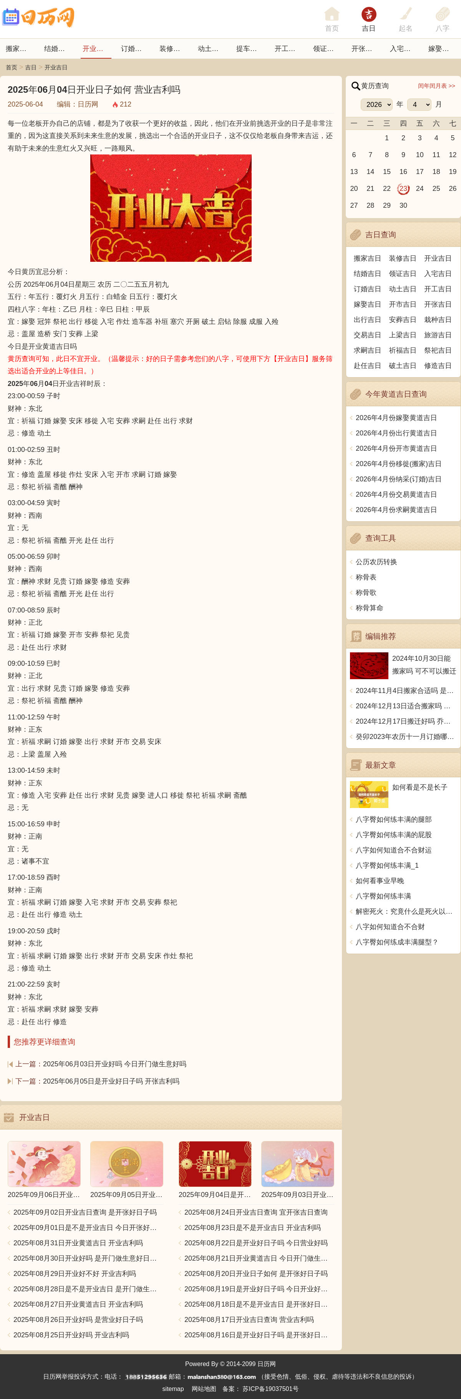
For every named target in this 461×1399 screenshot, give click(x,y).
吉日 (369, 28)
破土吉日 (403, 365)
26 (453, 188)
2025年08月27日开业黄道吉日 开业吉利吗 (78, 1304)
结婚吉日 (58, 49)
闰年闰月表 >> (436, 85)
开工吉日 (288, 49)
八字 (442, 28)
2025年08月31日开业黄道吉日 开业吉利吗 (78, 1243)
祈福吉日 (403, 350)
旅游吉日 (438, 335)
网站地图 (204, 1389)
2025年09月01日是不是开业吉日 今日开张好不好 (88, 1228)
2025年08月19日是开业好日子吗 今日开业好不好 (259, 1289)
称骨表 (366, 577)
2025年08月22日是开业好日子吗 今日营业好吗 (256, 1243)
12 (453, 155)
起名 (406, 28)
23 (403, 188)
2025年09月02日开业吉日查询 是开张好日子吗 (85, 1212)
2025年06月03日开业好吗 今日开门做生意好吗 (114, 1064)
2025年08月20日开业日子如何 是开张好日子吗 (256, 1273)
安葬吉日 (403, 319)
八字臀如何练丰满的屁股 (394, 835)
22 (387, 188)
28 (370, 205)
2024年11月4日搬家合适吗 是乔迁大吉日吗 (406, 691)
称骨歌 (366, 592)
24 (420, 188)
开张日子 (365, 49)
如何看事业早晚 (380, 881)
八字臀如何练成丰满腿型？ (397, 942)
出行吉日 (367, 319)
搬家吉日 (19, 49)
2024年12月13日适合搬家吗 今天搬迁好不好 (406, 706)
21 (370, 188)
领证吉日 (327, 49)
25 (436, 188)
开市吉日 (403, 304)
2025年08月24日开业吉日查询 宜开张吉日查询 (256, 1212)
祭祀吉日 (438, 350)
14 (370, 172)
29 (387, 205)
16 (403, 172)
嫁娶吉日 (442, 49)
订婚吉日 (135, 49)
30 (403, 205)
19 (453, 172)
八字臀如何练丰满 (383, 896)
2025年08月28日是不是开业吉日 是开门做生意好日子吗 (88, 1289)
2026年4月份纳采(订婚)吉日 (399, 479)
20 (354, 188)
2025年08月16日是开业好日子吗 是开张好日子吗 (259, 1335)
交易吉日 (367, 335)
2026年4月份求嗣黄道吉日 (396, 510)
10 (420, 155)
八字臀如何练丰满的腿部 (394, 819)
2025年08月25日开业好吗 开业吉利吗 (71, 1335)
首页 (11, 67)
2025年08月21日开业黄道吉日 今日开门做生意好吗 (259, 1258)
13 (354, 172)
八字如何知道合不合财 (390, 927)
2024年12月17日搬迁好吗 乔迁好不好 (406, 721)
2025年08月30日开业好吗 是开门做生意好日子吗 (88, 1258)
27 (354, 205)
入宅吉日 (404, 49)
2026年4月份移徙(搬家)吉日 (399, 464)
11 (436, 155)
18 (436, 172)
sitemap (173, 1389)
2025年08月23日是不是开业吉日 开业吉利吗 (252, 1228)
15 (387, 172)
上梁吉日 (403, 335)
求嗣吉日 (367, 350)
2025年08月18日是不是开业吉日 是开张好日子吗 (259, 1304)
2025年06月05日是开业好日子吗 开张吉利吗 (111, 1081)
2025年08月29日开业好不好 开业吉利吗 (74, 1273)
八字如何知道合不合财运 (394, 850)
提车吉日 (250, 49)
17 (420, 172)
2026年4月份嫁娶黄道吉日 (396, 418)
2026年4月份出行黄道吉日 (396, 433)
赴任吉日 (367, 365)
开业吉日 (96, 49)
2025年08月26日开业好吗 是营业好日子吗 (78, 1319)
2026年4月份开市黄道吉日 (396, 448)
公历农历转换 (376, 562)
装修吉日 (173, 49)
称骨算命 (369, 608)
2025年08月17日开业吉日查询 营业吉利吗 (249, 1319)
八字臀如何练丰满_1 (387, 865)
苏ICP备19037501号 (271, 1389)
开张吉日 (438, 304)
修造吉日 (438, 365)
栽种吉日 (438, 319)
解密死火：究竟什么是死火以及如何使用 (406, 911)
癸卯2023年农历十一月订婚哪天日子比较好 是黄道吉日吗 (406, 737)
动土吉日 (212, 49)
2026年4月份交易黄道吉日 (396, 494)
